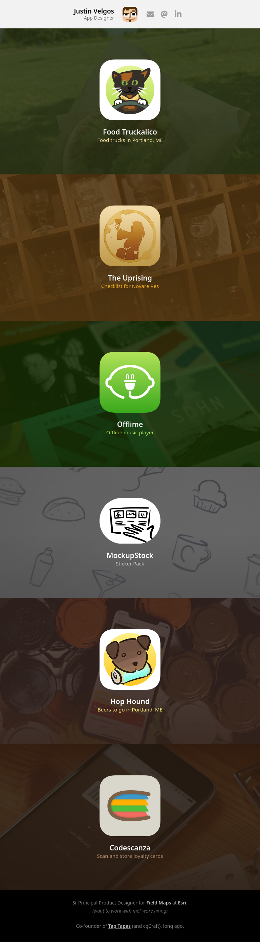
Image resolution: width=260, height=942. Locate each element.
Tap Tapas (119, 926)
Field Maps (158, 902)
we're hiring (154, 911)
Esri (182, 902)
